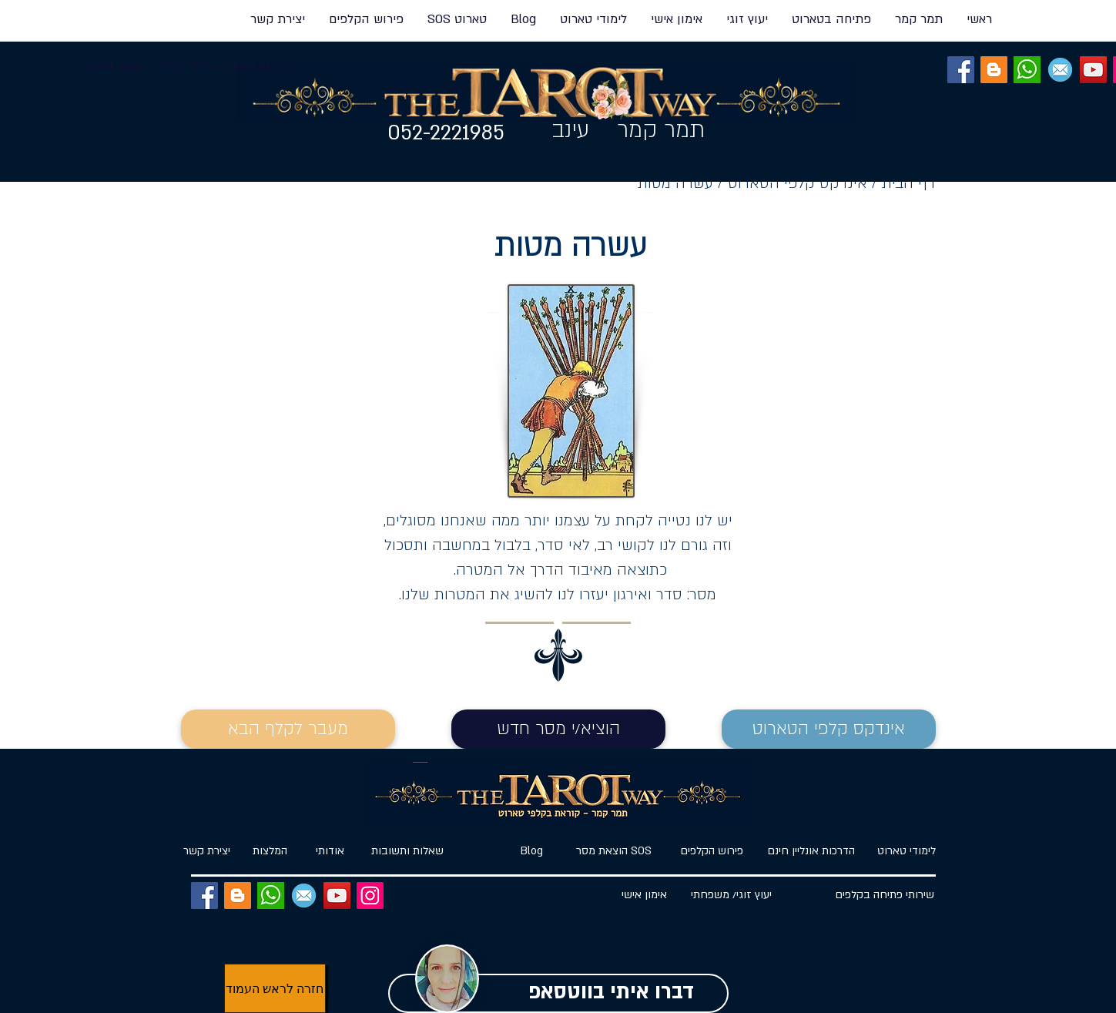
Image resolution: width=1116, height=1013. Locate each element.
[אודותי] (330, 851)
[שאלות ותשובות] (407, 851)
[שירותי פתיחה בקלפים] (885, 895)
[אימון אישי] (644, 895)
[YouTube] (1093, 69)
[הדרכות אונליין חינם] (811, 851)
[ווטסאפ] (1027, 69)
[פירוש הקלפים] (712, 851)
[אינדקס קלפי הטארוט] (829, 729)
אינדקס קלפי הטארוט (800, 183)
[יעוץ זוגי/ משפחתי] (732, 895)
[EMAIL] (1060, 69)
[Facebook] (960, 69)
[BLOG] (993, 69)
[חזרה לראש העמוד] (275, 988)
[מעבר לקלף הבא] (288, 729)
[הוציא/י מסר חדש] (558, 729)
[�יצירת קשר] (207, 851)
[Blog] (532, 851)
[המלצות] (270, 851)
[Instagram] (370, 895)
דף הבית (909, 183)
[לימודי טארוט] (900, 851)
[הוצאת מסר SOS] (614, 851)
